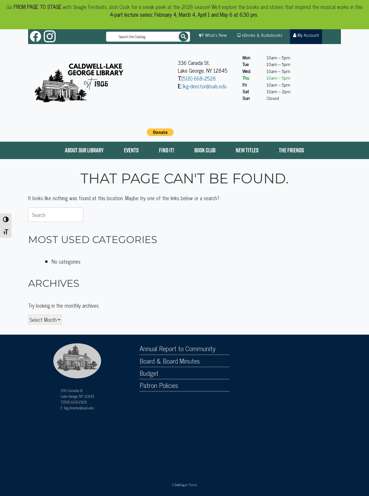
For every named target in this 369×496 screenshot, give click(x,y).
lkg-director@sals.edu (204, 86)
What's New (216, 35)
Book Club (204, 150)
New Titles (247, 150)
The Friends (291, 150)
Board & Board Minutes (170, 361)
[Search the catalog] (148, 37)
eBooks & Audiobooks (262, 35)
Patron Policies (159, 385)
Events (131, 150)
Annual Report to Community (177, 348)
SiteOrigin (181, 484)
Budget (149, 373)
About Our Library (84, 150)
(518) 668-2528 (199, 78)
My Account (306, 35)
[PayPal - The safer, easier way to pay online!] (160, 132)
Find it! (166, 150)
